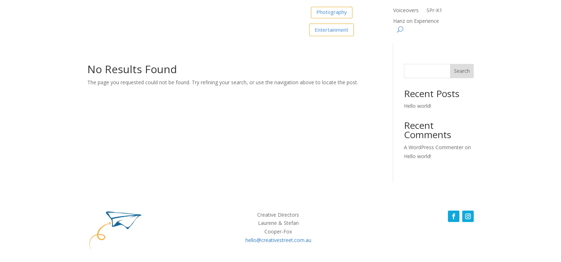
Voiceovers (406, 11)
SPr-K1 (434, 11)
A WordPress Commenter (433, 147)
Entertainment (331, 29)
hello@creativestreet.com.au (278, 240)
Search (462, 70)
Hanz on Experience (416, 21)
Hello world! (417, 105)
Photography (331, 11)
